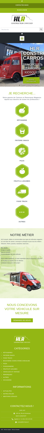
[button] (22, 38)
